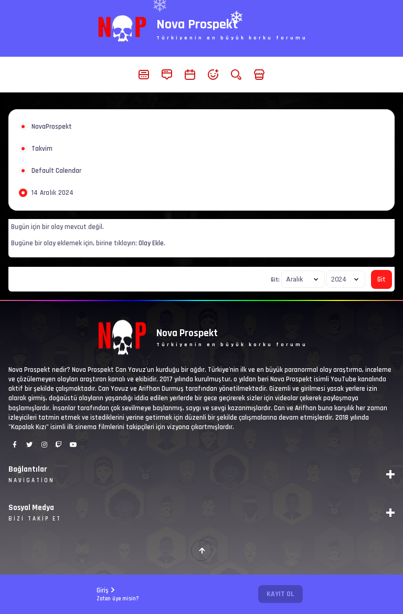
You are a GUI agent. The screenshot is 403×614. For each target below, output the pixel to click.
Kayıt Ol (280, 594)
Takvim (41, 148)
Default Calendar (56, 170)
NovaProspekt (51, 126)
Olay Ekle (151, 243)
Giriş (118, 594)
